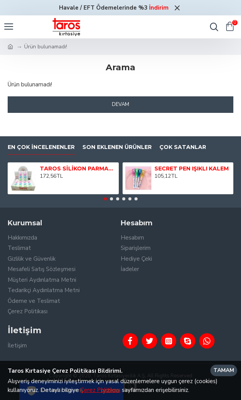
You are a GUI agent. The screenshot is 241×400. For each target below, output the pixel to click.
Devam (120, 104)
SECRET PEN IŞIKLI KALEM (191, 168)
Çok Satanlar (182, 147)
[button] (105, 198)
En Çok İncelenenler (41, 147)
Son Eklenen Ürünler (117, 147)
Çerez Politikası (100, 390)
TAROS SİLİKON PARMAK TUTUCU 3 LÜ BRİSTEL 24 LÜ (78, 168)
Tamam (223, 370)
